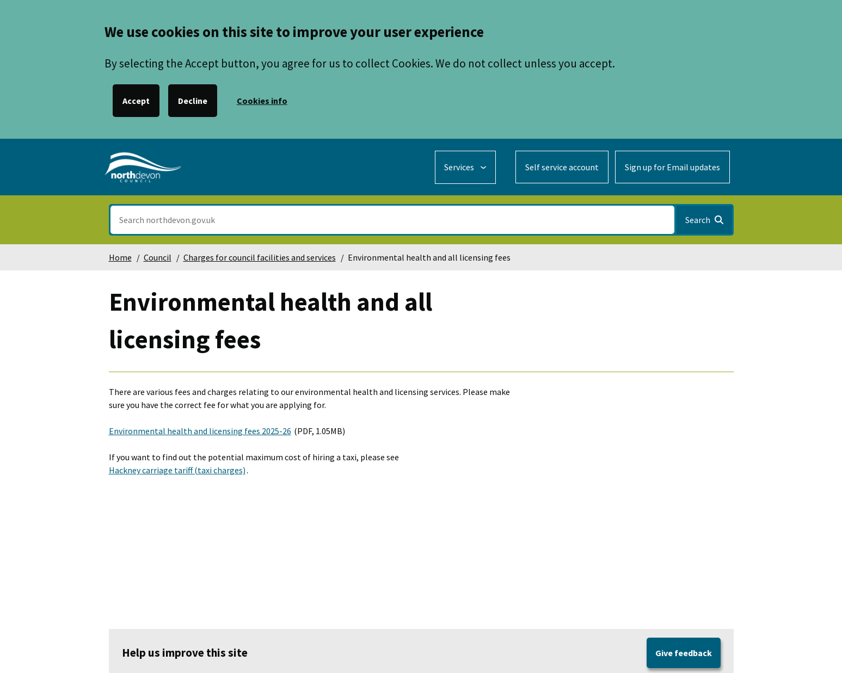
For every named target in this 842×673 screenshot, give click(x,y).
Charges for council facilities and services (259, 257)
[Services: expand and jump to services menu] (465, 167)
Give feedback (683, 652)
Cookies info (262, 100)
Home (120, 257)
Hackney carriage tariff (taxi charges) (177, 470)
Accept (136, 100)
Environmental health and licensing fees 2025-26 (200, 430)
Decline (192, 100)
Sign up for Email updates (672, 167)
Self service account (562, 167)
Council (157, 257)
